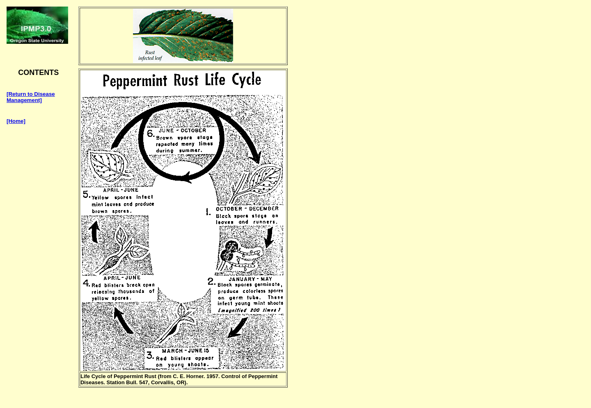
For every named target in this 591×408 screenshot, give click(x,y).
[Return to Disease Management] (31, 97)
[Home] (16, 121)
